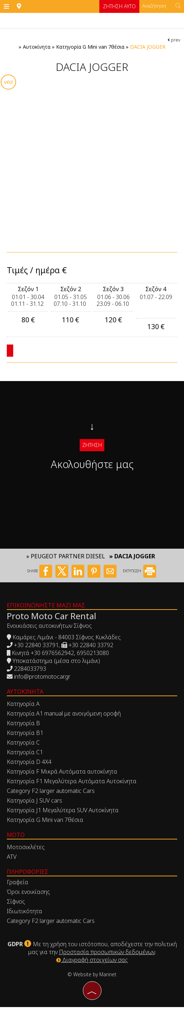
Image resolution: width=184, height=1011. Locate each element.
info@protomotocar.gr (42, 681)
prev (174, 40)
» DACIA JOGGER (132, 561)
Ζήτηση (92, 446)
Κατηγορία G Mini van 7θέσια (90, 47)
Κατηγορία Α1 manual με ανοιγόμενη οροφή (64, 718)
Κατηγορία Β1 (25, 737)
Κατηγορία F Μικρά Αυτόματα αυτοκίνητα (62, 776)
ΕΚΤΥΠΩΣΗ (139, 575)
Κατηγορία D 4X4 (29, 766)
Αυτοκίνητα (36, 47)
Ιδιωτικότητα (25, 915)
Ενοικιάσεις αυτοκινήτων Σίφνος (49, 630)
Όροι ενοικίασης (28, 896)
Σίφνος (16, 906)
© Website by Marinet (92, 978)
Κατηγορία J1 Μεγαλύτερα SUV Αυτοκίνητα (63, 814)
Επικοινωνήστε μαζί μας (46, 609)
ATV (12, 861)
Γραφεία (18, 886)
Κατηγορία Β (23, 727)
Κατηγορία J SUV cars (35, 805)
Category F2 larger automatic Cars (51, 795)
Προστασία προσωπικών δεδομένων (107, 956)
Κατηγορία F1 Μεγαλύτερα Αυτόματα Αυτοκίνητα (72, 785)
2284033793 (30, 673)
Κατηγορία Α (23, 708)
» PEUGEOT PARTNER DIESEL (65, 561)
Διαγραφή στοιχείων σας (92, 964)
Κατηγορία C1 (25, 756)
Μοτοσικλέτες (26, 851)
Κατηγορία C (23, 747)
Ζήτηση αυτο (118, 6)
